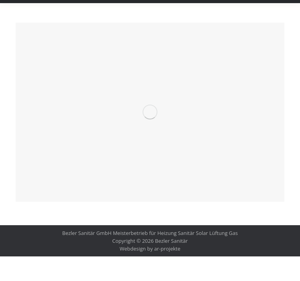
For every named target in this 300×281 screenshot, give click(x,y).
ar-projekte (167, 248)
